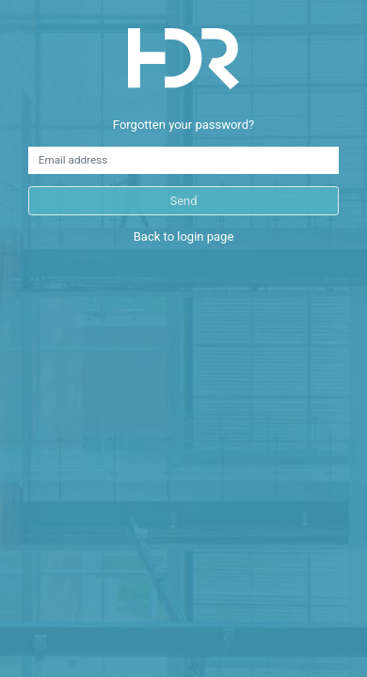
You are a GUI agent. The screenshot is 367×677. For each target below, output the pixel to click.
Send (183, 201)
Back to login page (184, 236)
